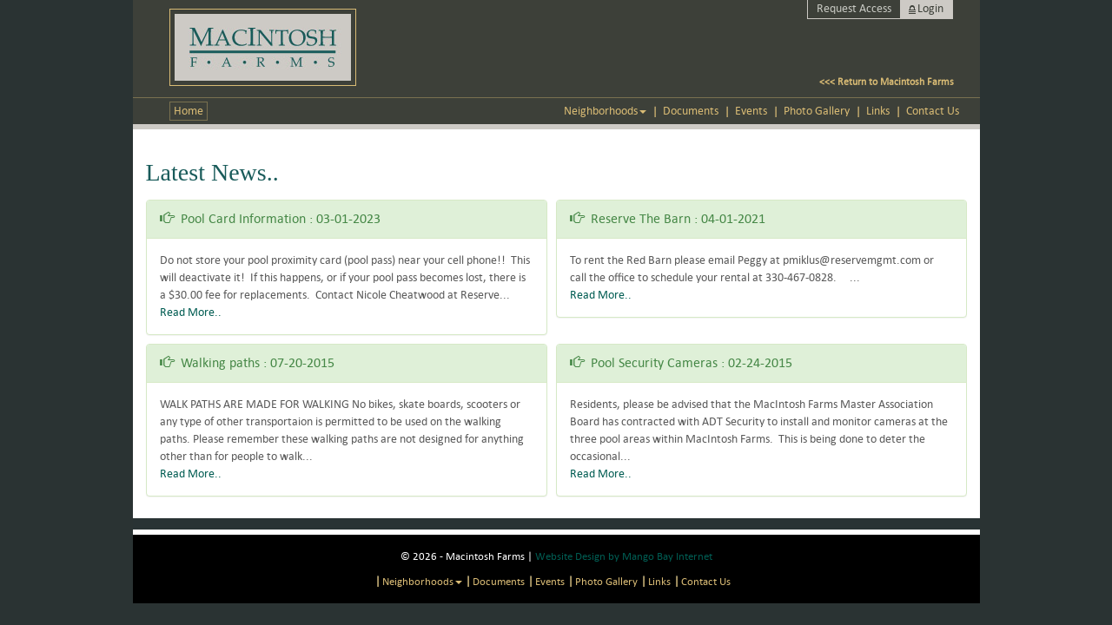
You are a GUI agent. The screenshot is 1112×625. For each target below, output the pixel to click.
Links (878, 110)
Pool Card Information (243, 218)
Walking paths (220, 362)
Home (188, 110)
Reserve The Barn (641, 218)
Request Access (854, 8)
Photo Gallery (817, 110)
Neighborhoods (605, 110)
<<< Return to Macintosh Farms (886, 81)
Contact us (932, 110)
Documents (690, 110)
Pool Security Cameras (654, 362)
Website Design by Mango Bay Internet (623, 555)
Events (751, 110)
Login (930, 8)
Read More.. (191, 312)
